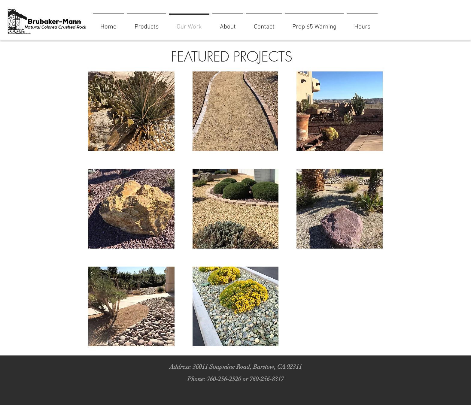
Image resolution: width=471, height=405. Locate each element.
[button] (131, 111)
